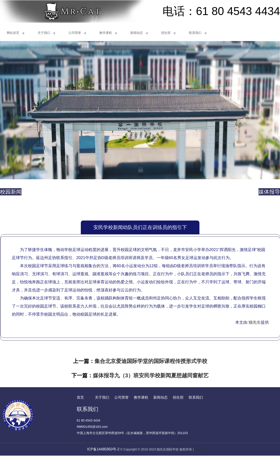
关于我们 (46, 33)
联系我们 (197, 33)
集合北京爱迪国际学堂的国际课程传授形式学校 (150, 361)
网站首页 (15, 33)
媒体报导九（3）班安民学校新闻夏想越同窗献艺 (151, 375)
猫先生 (255, 322)
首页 (80, 397)
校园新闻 (10, 192)
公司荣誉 (77, 33)
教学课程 (108, 33)
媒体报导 (269, 192)
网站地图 (200, 449)
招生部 (168, 33)
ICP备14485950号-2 (103, 449)
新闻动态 (139, 33)
